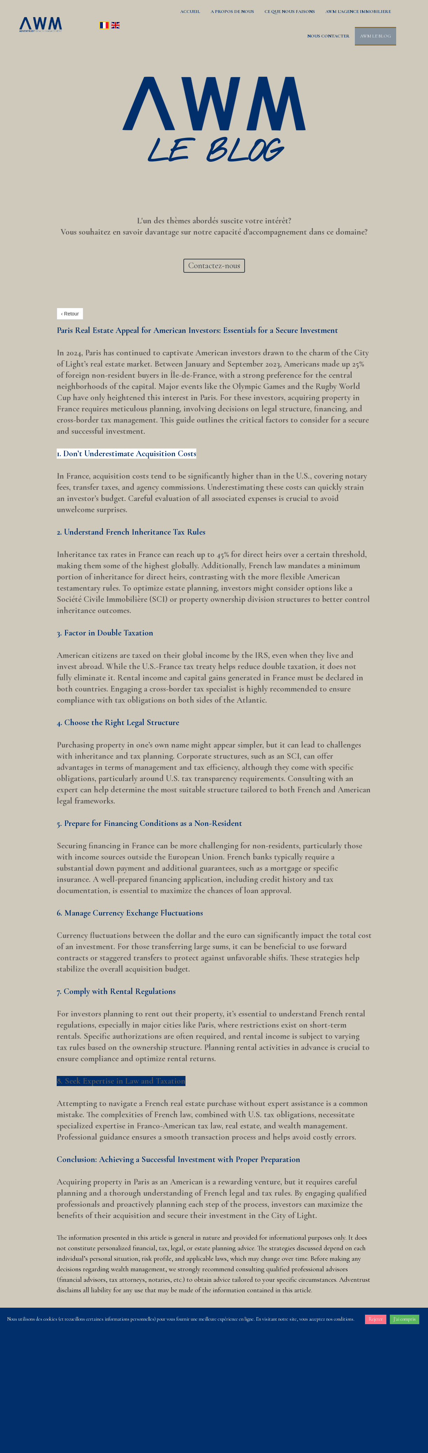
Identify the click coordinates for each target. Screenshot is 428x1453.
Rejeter (376, 1319)
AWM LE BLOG (375, 36)
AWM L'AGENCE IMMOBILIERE (358, 11)
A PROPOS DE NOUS (232, 11)
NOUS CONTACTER (328, 36)
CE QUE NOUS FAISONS (290, 11)
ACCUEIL (190, 11)
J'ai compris (404, 1319)
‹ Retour (70, 314)
